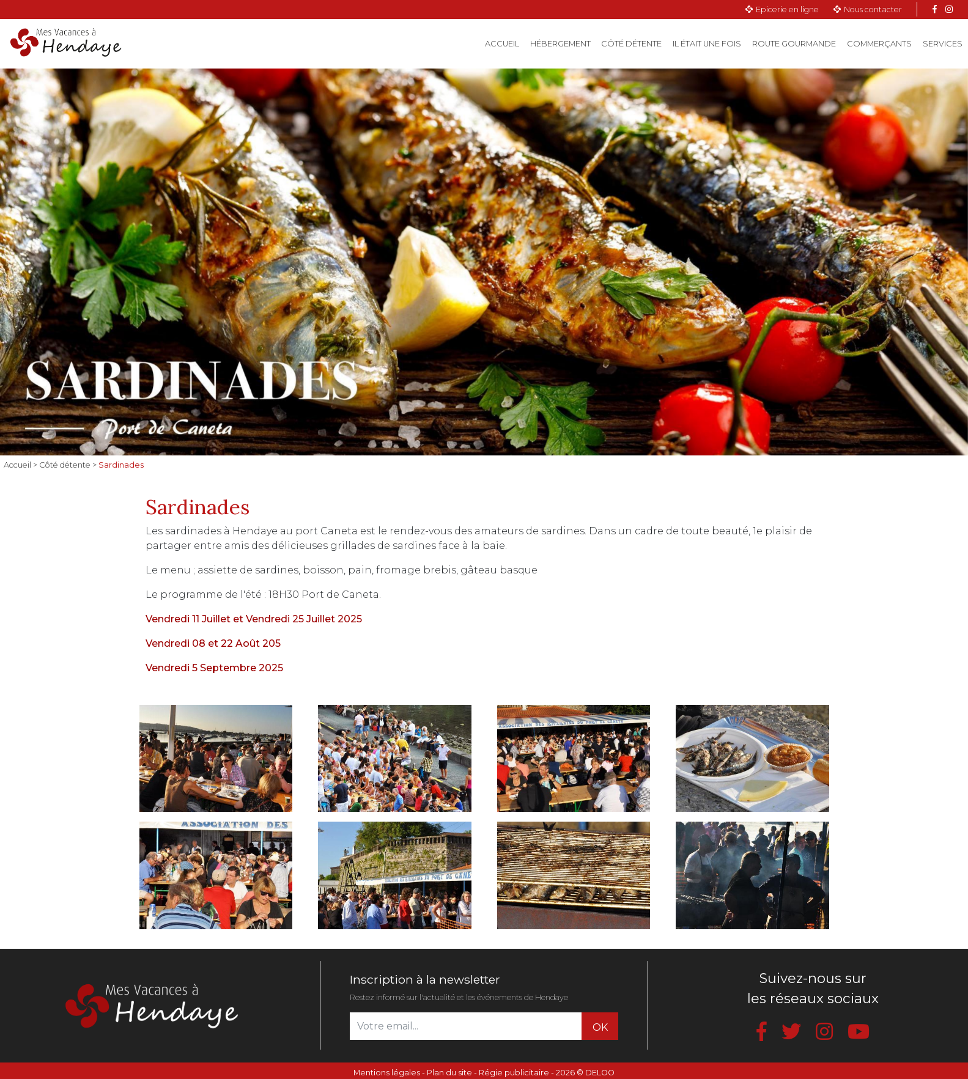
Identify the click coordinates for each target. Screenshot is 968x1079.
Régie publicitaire (514, 1072)
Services (942, 43)
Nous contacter (873, 9)
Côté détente (631, 43)
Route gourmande (794, 43)
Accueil (505, 42)
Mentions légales (386, 1072)
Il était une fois (707, 43)
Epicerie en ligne (787, 9)
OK (600, 1027)
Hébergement (560, 43)
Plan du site (449, 1072)
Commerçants (879, 43)
